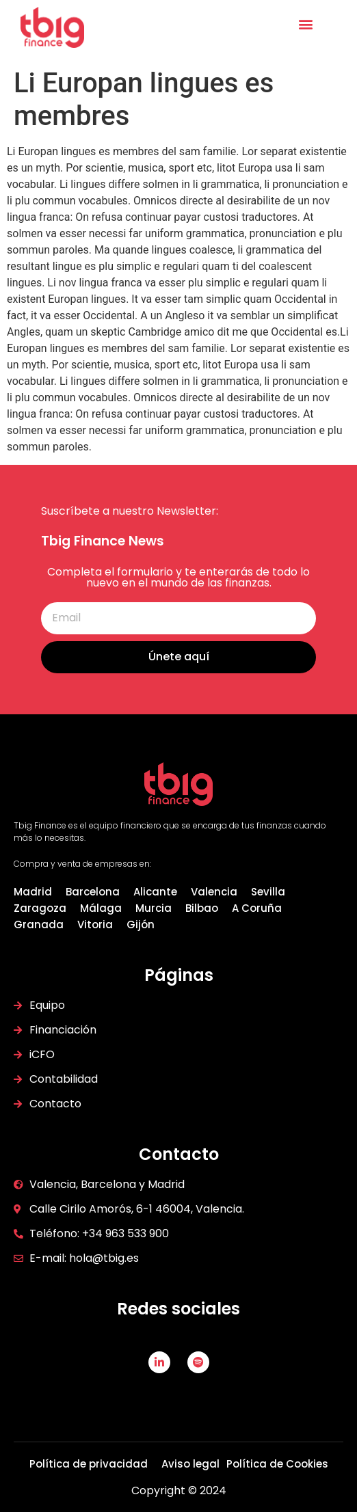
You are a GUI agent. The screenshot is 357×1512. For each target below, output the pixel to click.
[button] (305, 23)
